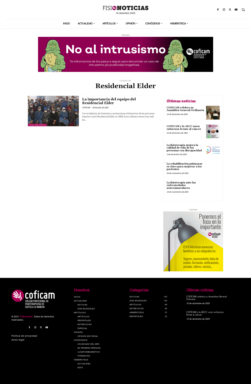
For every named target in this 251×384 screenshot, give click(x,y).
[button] (243, 10)
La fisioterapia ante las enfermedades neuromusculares (181, 185)
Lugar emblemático (37, 125)
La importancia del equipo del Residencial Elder (109, 101)
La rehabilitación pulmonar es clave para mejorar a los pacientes (184, 166)
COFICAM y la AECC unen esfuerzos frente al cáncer (184, 128)
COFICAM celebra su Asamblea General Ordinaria (185, 109)
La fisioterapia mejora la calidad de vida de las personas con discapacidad (184, 148)
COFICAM (86, 107)
